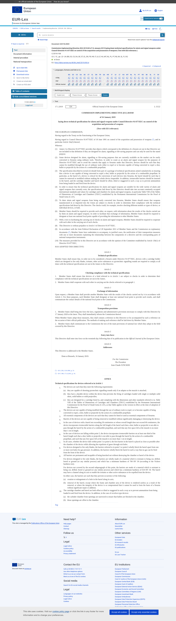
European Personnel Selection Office (127, 601)
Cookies (66, 598)
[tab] (106, 66)
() (153, 136)
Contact (66, 523)
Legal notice (67, 543)
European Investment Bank (124, 591)
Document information (22, 50)
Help (147, 25)
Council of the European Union (125, 571)
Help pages (67, 520)
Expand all (146, 63)
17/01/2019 (29, 99)
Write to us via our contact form (74, 571)
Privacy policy (68, 593)
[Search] (162, 32)
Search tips (43, 36)
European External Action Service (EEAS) (128, 583)
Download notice (21, 71)
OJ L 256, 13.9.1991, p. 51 (66, 367)
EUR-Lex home (24, 25)
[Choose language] (62, 92)
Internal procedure (20, 54)
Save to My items (21, 74)
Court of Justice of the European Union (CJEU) (130, 576)
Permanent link (20, 67)
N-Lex (117, 549)
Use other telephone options (73, 568)
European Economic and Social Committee (129, 586)
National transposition (22, 58)
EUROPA (15, 25)
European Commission (122, 573)
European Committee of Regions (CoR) (128, 588)
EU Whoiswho (119, 541)
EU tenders (118, 536)
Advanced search (158, 36)
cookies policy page (57, 611)
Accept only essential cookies (144, 612)
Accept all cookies (119, 612)
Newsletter (118, 523)
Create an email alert (22, 78)
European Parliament (122, 565)
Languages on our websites (72, 590)
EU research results (121, 539)
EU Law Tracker (120, 551)
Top (56, 502)
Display (105, 92)
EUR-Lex (20, 16)
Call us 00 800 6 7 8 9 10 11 (72, 565)
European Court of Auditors (124, 581)
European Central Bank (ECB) (125, 578)
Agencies (118, 606)
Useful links (119, 525)
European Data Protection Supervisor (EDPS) (130, 596)
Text (15, 47)
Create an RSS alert (22, 81)
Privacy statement (69, 550)
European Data (120, 534)
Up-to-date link (20, 64)
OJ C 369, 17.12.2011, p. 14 (66, 370)
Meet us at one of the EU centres (74, 573)
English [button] (158, 7)
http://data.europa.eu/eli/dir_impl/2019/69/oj (72, 59)
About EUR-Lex (120, 520)
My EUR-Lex (145, 7)
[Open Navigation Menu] (22, 31)
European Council (121, 568)
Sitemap (66, 525)
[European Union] (18, 561)
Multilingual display (61, 87)
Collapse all (156, 63)
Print (154, 25)
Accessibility (67, 548)
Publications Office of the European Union (45, 520)
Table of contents (21, 88)
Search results (36, 25)
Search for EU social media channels (75, 582)
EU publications (120, 544)
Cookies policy (68, 545)
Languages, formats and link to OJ (66, 67)
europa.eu (27, 565)
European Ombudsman (122, 593)
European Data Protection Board (126, 598)
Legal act (29, 102)
